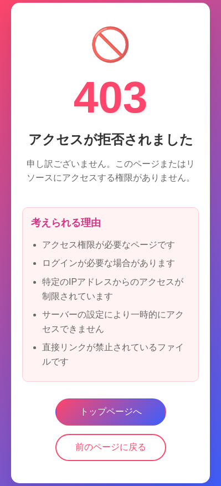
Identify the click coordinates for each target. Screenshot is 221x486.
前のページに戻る (110, 447)
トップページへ (111, 412)
